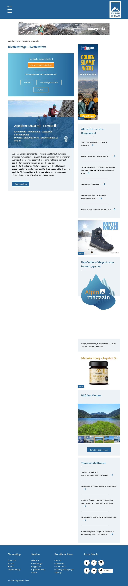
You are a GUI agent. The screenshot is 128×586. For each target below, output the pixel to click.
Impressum (59, 563)
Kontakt (57, 560)
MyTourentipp (14, 569)
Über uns (12, 560)
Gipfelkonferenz (38, 569)
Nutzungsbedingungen (64, 569)
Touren (11, 563)
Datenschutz (60, 566)
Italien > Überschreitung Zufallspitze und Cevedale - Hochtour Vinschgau (97, 501)
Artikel (34, 572)
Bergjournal (36, 566)
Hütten (11, 566)
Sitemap (58, 572)
